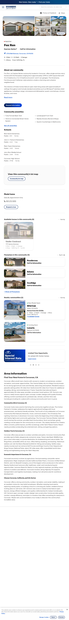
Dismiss (61, 617)
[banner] (34, 2)
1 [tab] (31, 365)
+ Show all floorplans (12, 292)
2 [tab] (33, 365)
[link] (18, 26)
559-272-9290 (11, 201)
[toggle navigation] (3, 7)
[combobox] (52, 7)
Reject (53, 617)
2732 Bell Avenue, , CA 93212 (19, 53)
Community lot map (16, 179)
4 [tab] (39, 365)
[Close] (67, 609)
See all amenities (10, 126)
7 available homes (33, 317)
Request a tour (11, 207)
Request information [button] (13, 105)
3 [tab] (36, 365)
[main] (34, 315)
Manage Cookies (44, 617)
